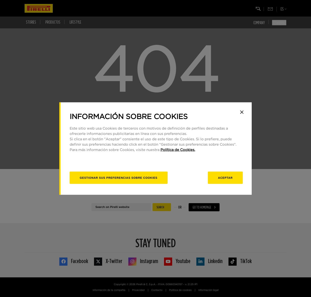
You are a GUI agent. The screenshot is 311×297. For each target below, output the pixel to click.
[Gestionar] (119, 178)
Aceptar (225, 177)
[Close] (242, 112)
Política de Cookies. (177, 150)
